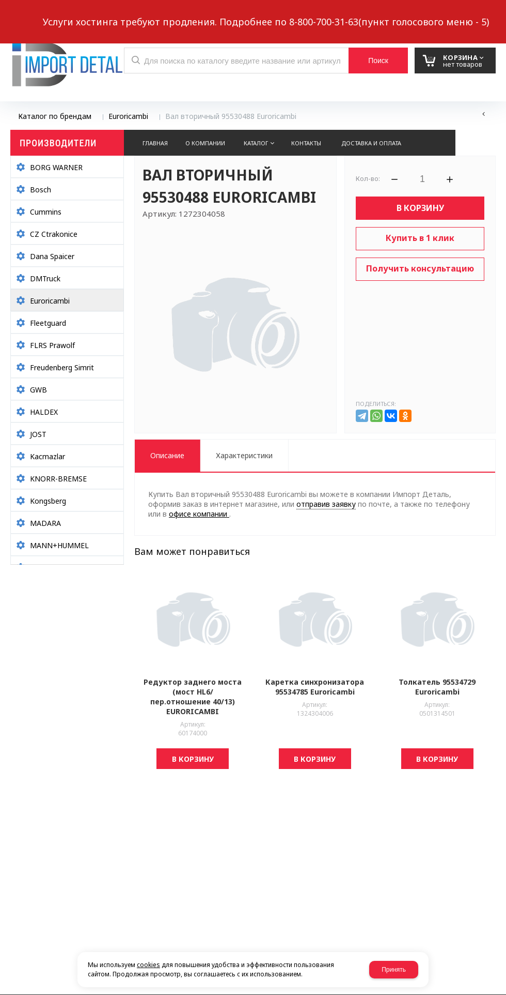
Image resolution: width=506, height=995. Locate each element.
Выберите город (198, 14)
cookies (148, 964)
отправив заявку (326, 504)
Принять (394, 969)
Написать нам (46, 14)
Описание (167, 455)
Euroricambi (128, 116)
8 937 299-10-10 (325, 13)
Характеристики (244, 455)
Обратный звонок (123, 14)
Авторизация (478, 14)
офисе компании (199, 514)
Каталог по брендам (54, 116)
